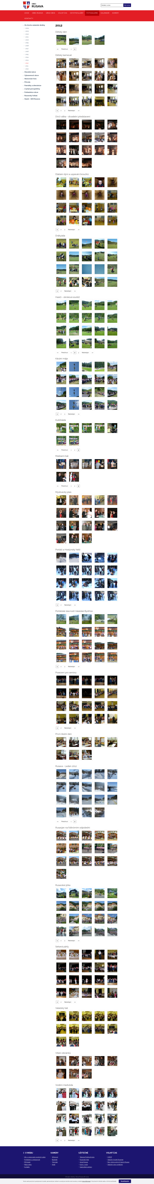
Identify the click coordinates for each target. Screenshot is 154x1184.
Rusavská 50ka (84, 1159)
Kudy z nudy (84, 1164)
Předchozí (64, 49)
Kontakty (27, 1167)
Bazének (54, 1159)
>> (78, 110)
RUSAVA (37, 5)
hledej (127, 5)
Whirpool (55, 1157)
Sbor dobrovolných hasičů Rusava (118, 1162)
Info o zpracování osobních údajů (34, 1157)
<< (57, 49)
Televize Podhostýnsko (87, 1157)
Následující (71, 110)
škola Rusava (84, 1162)
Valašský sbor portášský (115, 1164)
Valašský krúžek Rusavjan (115, 1159)
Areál (53, 1164)
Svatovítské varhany (86, 1167)
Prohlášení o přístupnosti (32, 1159)
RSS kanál (27, 1162)
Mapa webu (28, 1164)
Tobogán (55, 1162)
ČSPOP (109, 1157)
